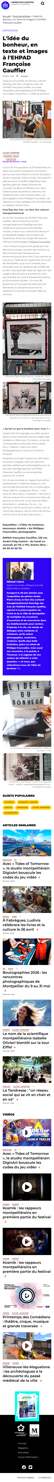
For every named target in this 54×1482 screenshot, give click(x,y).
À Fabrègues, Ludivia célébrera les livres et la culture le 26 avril (24, 924)
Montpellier (11, 159)
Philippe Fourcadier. (40, 242)
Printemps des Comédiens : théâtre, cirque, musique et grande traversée (26, 1321)
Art (4, 968)
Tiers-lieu (6, 1086)
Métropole (9, 802)
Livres (14, 916)
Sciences (6, 1030)
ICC (15, 860)
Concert (15, 1204)
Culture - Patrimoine (11, 152)
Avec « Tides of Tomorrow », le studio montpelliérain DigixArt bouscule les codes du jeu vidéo (26, 870)
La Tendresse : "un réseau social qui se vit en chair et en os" (26, 1094)
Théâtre (6, 1313)
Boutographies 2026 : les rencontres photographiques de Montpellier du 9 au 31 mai (26, 979)
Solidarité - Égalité (11, 156)
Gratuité (8, 807)
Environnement (11, 813)
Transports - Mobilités (28, 802)
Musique (6, 1204)
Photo (10, 968)
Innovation (7, 860)
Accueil (7, 16)
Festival (6, 916)
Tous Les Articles (21, 16)
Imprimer (24, 76)
